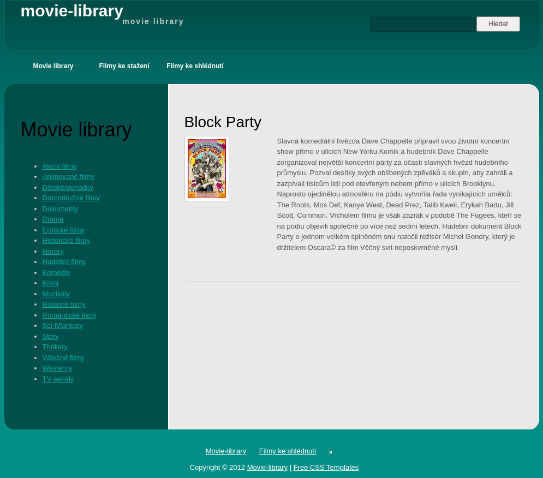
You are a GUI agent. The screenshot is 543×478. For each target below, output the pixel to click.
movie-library (102, 14)
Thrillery (55, 347)
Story (51, 336)
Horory (53, 251)
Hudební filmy (64, 262)
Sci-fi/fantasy (63, 325)
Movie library (53, 66)
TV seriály (58, 379)
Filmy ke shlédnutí (195, 66)
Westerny (58, 368)
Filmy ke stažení (124, 66)
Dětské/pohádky (68, 187)
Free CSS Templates (326, 467)
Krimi (51, 283)
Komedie (56, 272)
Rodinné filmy (64, 304)
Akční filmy (60, 166)
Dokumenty (61, 209)
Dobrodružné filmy (71, 198)
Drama (53, 219)
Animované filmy (68, 176)
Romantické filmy (70, 315)
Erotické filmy (64, 230)
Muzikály (56, 294)
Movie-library (226, 451)
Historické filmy (66, 240)
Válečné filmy (64, 358)
